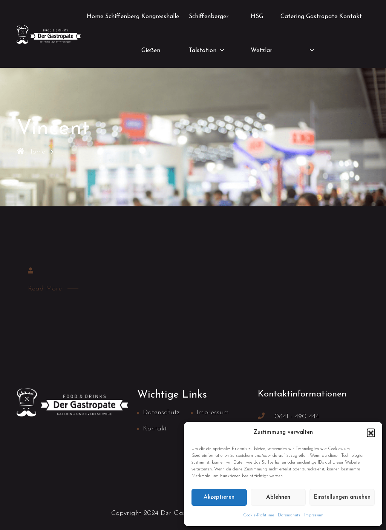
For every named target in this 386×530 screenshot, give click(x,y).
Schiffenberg (122, 17)
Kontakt (350, 17)
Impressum (313, 515)
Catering (292, 17)
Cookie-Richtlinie (258, 515)
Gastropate (321, 17)
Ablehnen (278, 497)
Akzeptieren (219, 497)
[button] (371, 432)
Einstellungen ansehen (342, 497)
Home (95, 17)
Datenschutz (289, 515)
